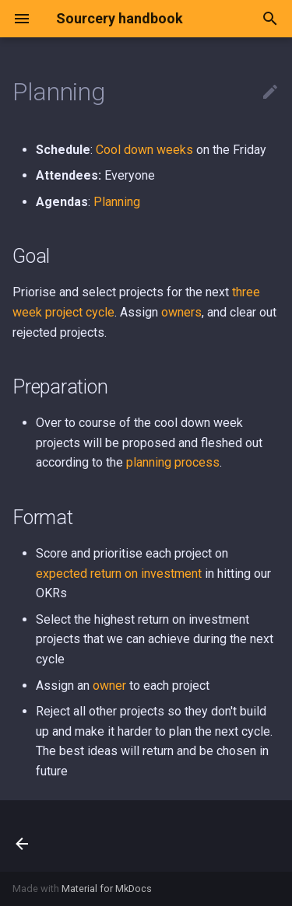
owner (109, 685)
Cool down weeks (144, 149)
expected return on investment (119, 573)
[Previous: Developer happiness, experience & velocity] (23, 836)
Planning (116, 201)
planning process (173, 462)
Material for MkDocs (107, 888)
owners (181, 312)
